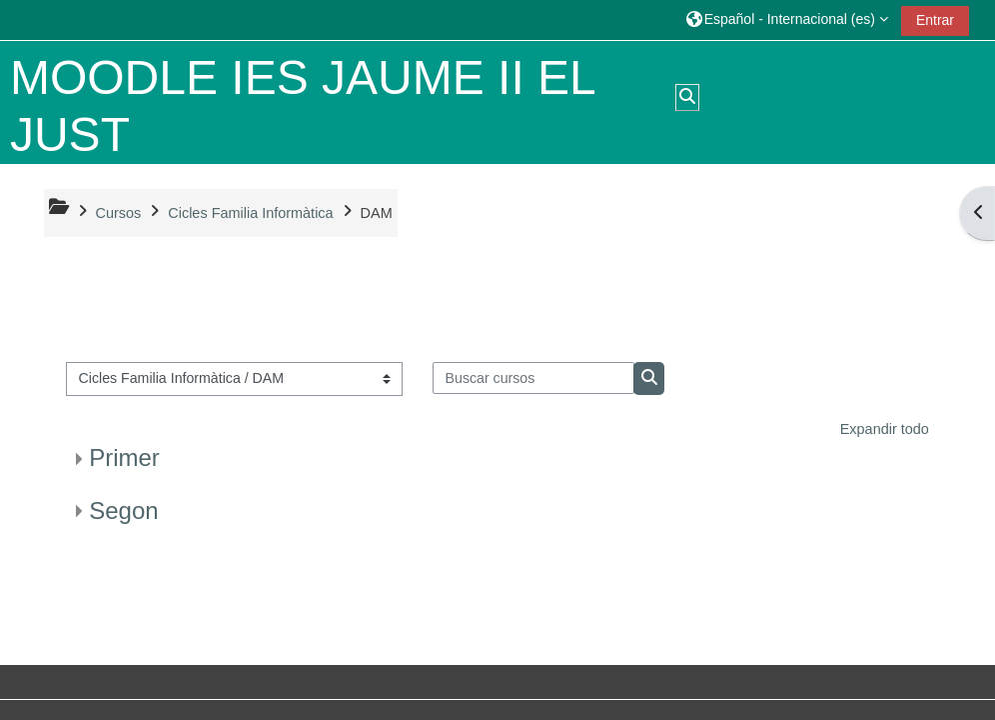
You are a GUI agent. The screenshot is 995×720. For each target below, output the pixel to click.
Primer (124, 457)
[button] (787, 19)
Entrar (935, 20)
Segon (123, 510)
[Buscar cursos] (533, 378)
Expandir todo (884, 429)
